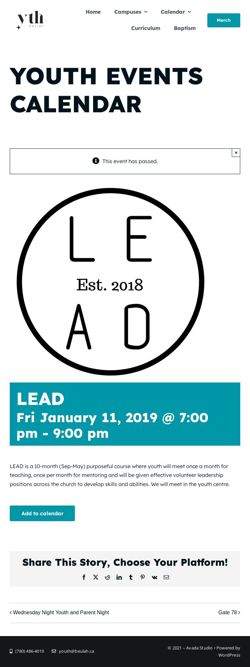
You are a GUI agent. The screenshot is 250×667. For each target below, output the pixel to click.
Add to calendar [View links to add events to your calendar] (42, 513)
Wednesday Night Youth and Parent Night (61, 612)
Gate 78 (227, 612)
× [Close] (236, 152)
